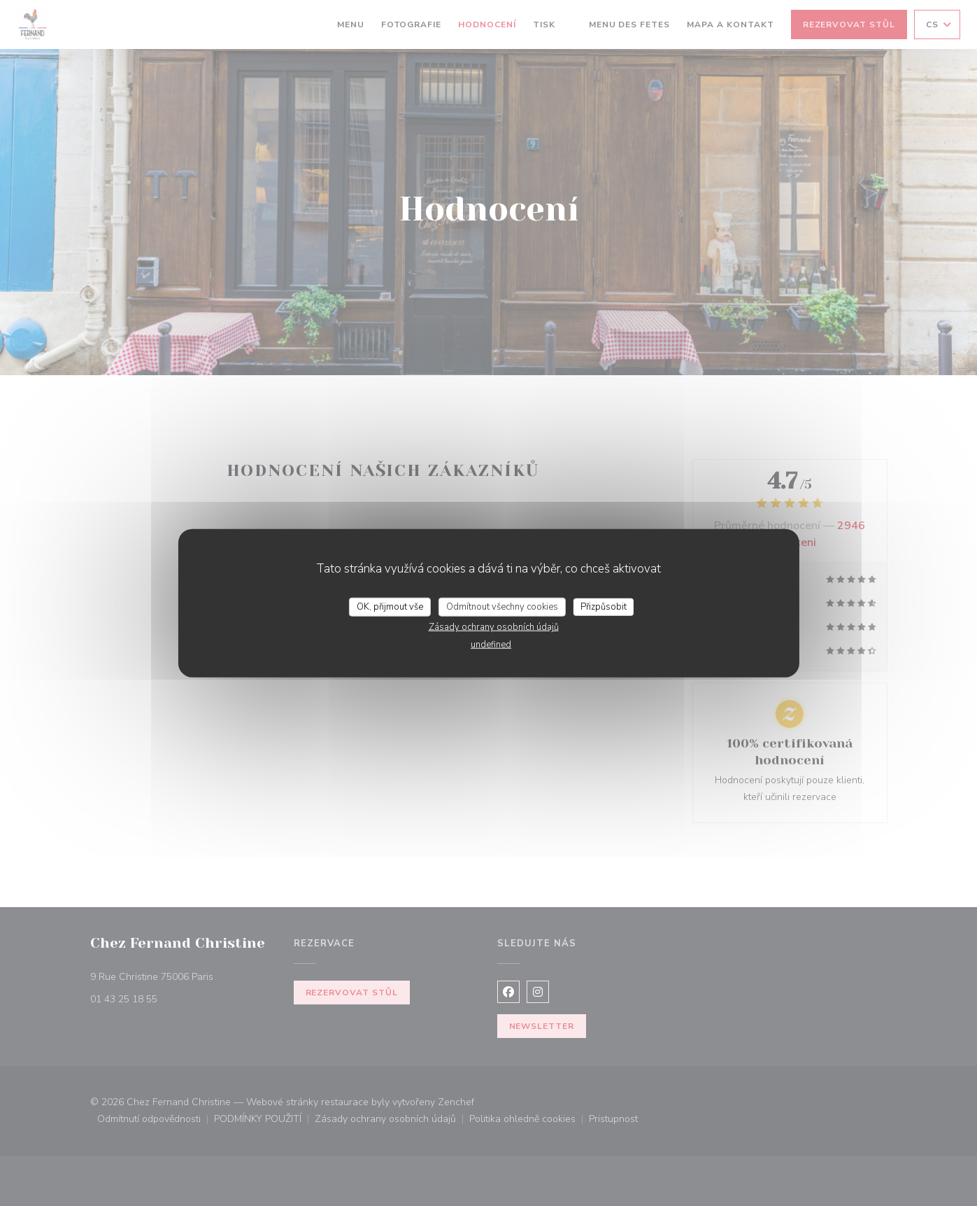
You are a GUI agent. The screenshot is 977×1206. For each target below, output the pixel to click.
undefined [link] (491, 644)
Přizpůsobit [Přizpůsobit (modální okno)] (603, 606)
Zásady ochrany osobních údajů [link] (494, 627)
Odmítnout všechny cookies (502, 606)
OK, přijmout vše (390, 606)
